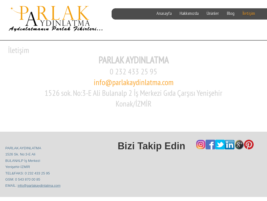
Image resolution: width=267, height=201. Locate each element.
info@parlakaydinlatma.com (134, 82)
